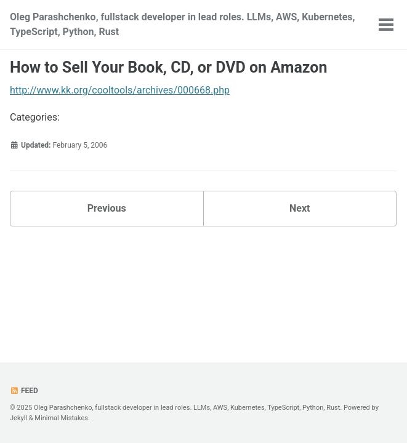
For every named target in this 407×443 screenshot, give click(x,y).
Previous (106, 208)
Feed (24, 390)
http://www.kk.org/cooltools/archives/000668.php (120, 90)
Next (299, 208)
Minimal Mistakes (61, 418)
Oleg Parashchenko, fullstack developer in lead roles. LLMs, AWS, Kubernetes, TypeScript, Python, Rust (182, 24)
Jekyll (18, 418)
